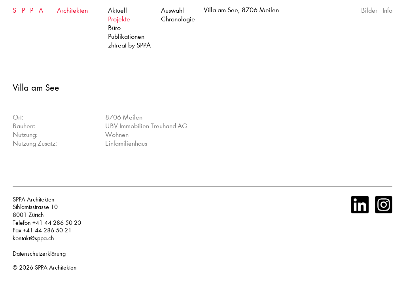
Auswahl (172, 10)
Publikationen (126, 36)
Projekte (119, 19)
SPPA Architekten (56, 267)
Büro (114, 28)
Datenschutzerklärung (39, 253)
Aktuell (117, 10)
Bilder (369, 10)
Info (387, 10)
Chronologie (178, 19)
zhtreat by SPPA (129, 45)
